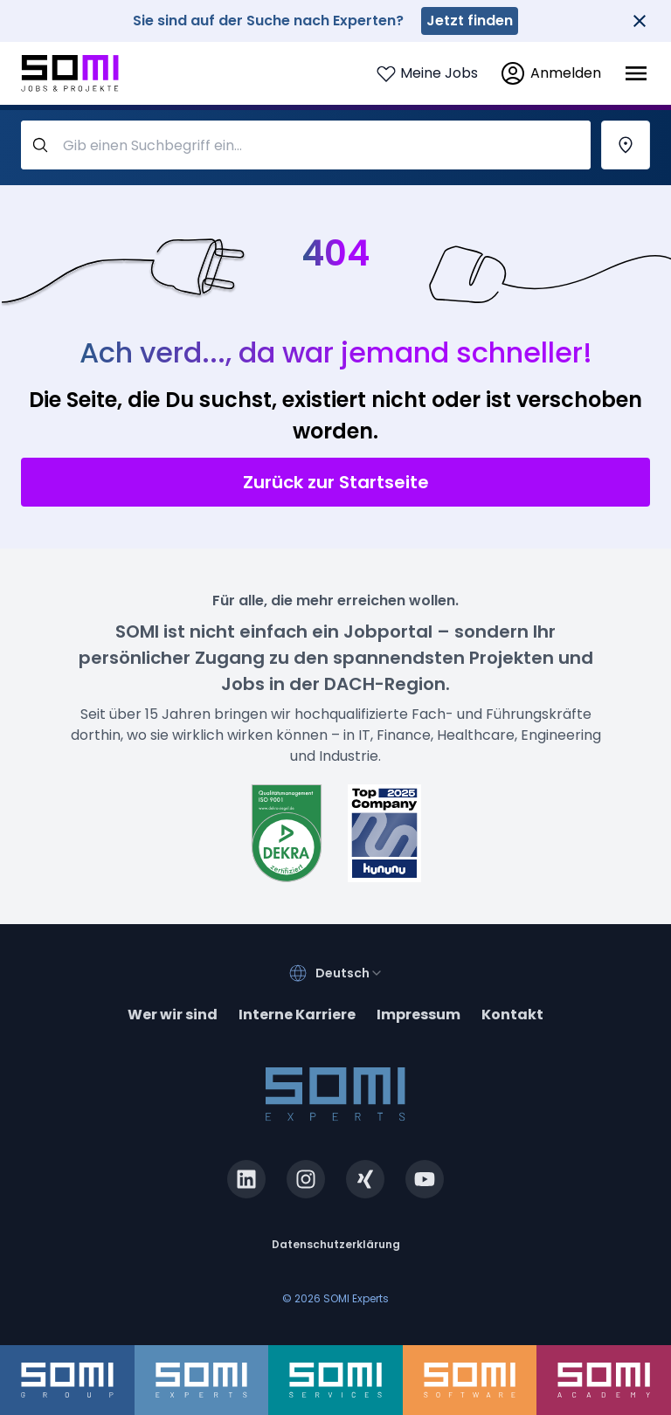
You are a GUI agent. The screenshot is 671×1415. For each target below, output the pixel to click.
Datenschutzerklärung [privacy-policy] (336, 1244)
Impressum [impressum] (418, 1014)
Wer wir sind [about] (173, 1014)
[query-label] (306, 145)
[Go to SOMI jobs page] (70, 74)
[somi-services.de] (335, 1380)
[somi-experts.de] (202, 1380)
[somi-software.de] (470, 1380)
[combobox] (349, 973)
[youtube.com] (424, 1179)
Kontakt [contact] (512, 1014)
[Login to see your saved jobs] (427, 73)
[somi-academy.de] (603, 1380)
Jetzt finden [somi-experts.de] (469, 20)
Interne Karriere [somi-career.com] (297, 1014)
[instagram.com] (306, 1179)
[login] (550, 73)
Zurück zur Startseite (336, 482)
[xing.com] (365, 1179)
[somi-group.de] (67, 1380)
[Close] (639, 20)
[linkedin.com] (246, 1179)
